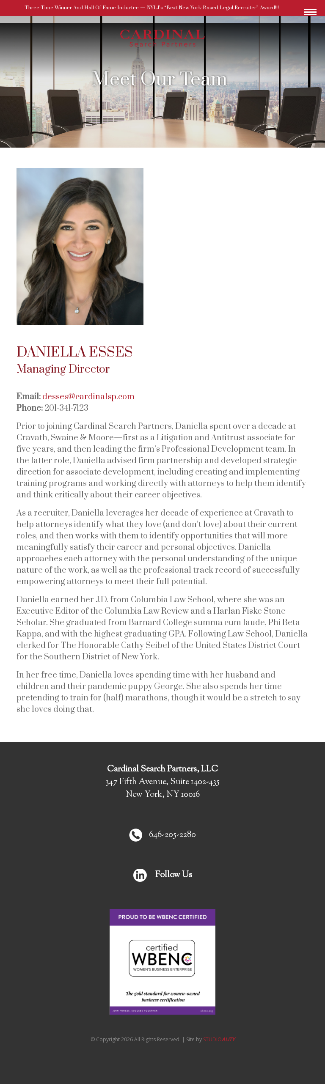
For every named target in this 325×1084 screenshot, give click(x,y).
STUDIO (219, 1039)
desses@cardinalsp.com (88, 397)
